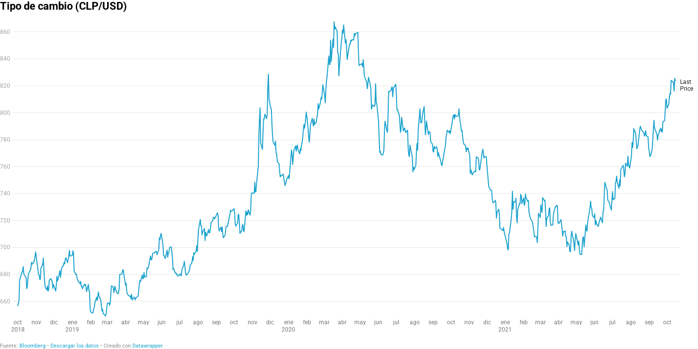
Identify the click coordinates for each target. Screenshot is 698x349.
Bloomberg (32, 346)
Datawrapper (147, 346)
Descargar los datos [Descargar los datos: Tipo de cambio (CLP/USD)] (74, 346)
